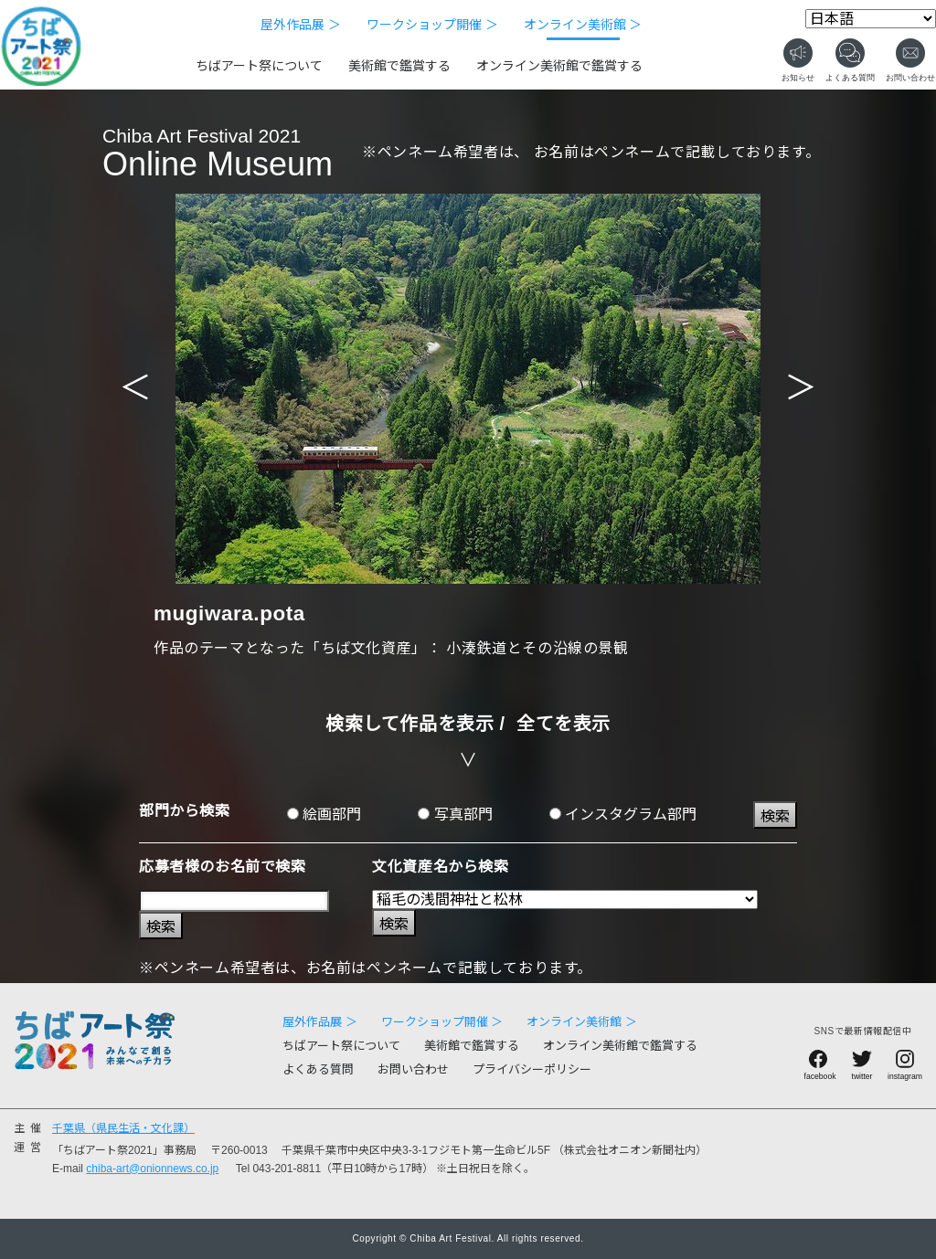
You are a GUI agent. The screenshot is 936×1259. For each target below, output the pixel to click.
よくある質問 (318, 1069)
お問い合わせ (413, 1069)
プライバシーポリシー (532, 1069)
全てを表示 (563, 724)
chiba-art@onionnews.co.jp (152, 1168)
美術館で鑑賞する (399, 65)
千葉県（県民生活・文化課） (123, 1128)
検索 (775, 816)
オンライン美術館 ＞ (583, 24)
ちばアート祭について (259, 65)
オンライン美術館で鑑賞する (559, 65)
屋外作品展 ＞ (301, 24)
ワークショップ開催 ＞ (432, 24)
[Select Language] (870, 18)
